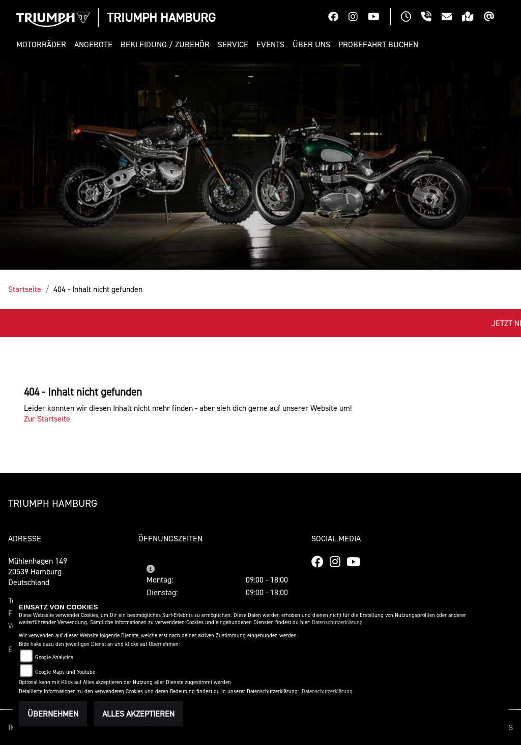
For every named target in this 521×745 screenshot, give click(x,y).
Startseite (24, 289)
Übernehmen (52, 713)
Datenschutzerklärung (337, 622)
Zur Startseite (47, 418)
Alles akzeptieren (138, 713)
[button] (43, 44)
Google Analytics (54, 657)
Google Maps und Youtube (65, 672)
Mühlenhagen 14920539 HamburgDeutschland (37, 571)
